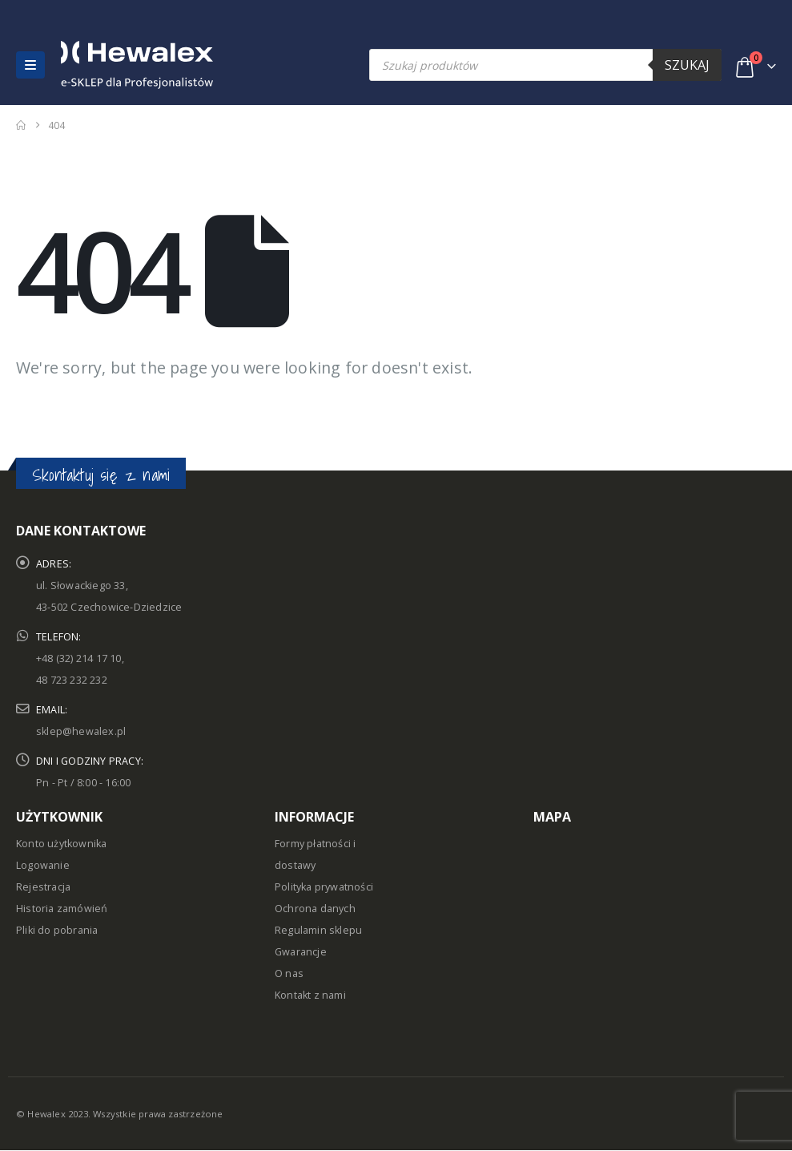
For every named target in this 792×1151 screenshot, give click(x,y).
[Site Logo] (95, 65)
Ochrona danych (315, 908)
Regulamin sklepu (318, 930)
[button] (30, 65)
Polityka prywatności (324, 887)
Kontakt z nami (310, 995)
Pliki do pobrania (57, 930)
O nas (289, 973)
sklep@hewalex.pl (81, 731)
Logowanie (43, 865)
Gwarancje (301, 952)
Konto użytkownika (61, 843)
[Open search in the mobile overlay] (545, 65)
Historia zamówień (61, 908)
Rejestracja (43, 887)
